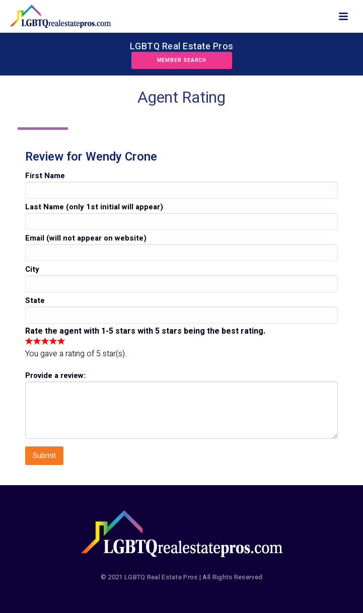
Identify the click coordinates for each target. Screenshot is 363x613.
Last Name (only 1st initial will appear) (94, 206)
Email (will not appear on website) (86, 238)
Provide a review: (55, 375)
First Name (45, 175)
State (35, 300)
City (32, 269)
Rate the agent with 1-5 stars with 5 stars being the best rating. (145, 331)
